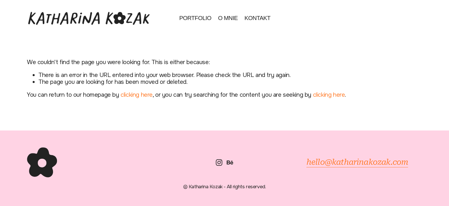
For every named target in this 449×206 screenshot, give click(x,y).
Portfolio (195, 18)
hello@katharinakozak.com (357, 162)
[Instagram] (219, 162)
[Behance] (230, 162)
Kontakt (258, 18)
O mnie (228, 18)
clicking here (137, 94)
